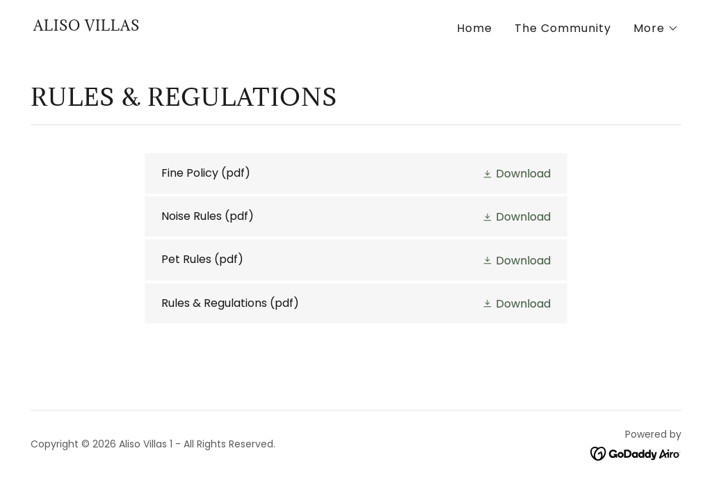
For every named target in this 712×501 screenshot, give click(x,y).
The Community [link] (563, 28)
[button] (656, 28)
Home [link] (474, 28)
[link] (86, 27)
